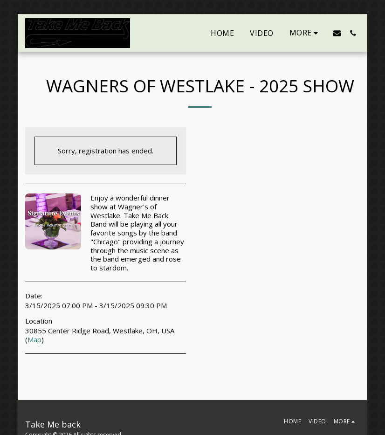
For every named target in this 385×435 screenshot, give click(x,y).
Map (34, 339)
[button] (337, 33)
